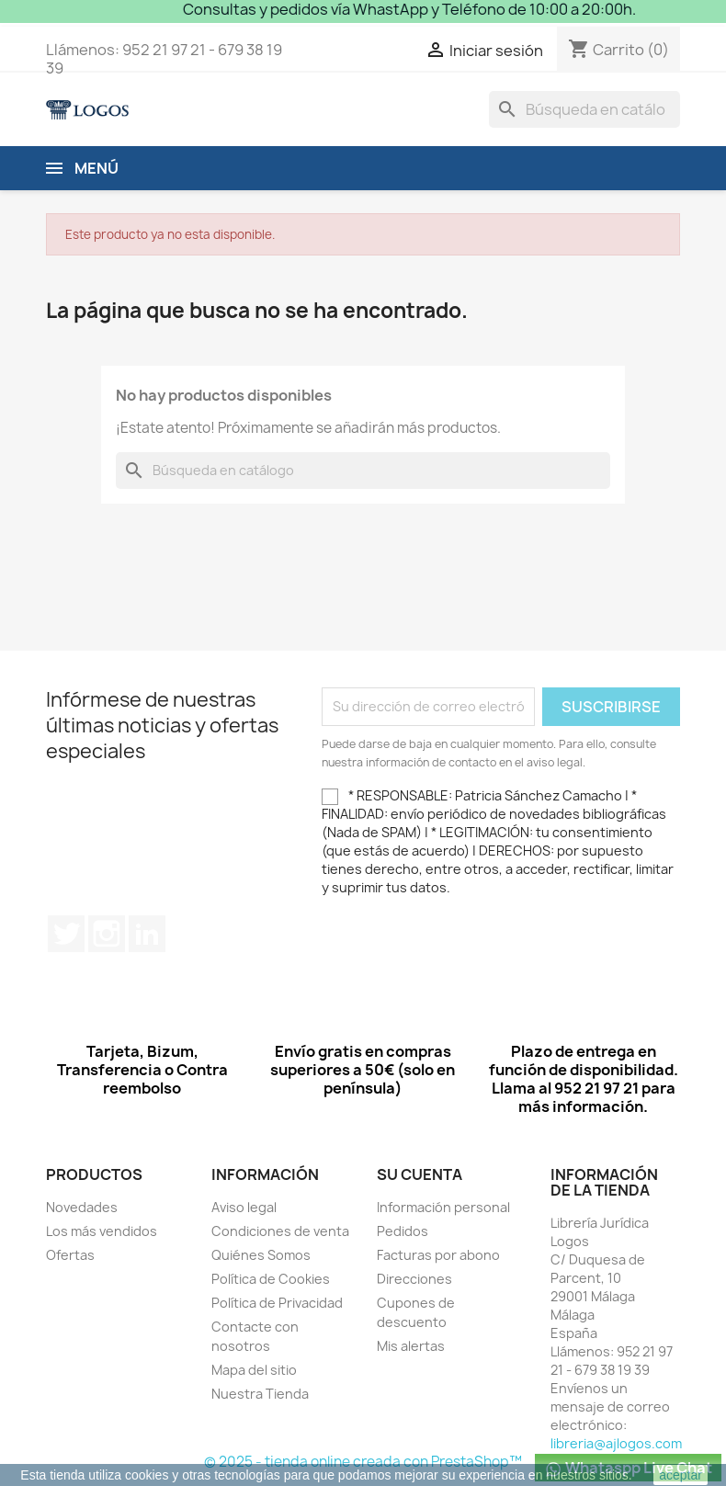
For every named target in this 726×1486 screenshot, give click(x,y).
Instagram (106, 933)
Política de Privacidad (277, 1302)
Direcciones (414, 1278)
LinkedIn (147, 933)
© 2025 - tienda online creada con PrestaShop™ (363, 1461)
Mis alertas (411, 1346)
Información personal (443, 1207)
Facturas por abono (438, 1255)
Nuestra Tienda (260, 1393)
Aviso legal (244, 1207)
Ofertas (70, 1255)
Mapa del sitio (254, 1369)
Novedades (82, 1207)
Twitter (66, 933)
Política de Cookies (270, 1278)
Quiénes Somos (261, 1255)
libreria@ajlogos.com (616, 1443)
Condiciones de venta (280, 1231)
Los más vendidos (101, 1231)
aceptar (680, 1475)
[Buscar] (584, 109)
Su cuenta (419, 1174)
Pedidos (402, 1231)
